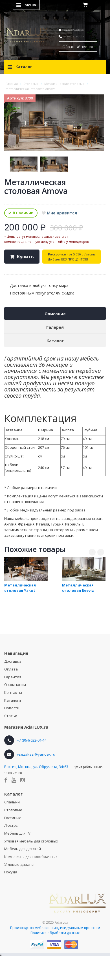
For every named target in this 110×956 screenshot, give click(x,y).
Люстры (11, 825)
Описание (55, 313)
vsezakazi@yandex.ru (72, 29)
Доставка (12, 661)
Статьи (10, 715)
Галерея (55, 327)
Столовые (13, 809)
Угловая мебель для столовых (31, 841)
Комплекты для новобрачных (31, 856)
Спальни (12, 802)
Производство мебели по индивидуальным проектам (55, 927)
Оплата (11, 669)
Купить (25, 256)
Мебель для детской (22, 848)
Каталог (55, 340)
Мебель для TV (17, 833)
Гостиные (12, 817)
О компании (15, 684)
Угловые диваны (19, 864)
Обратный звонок (78, 46)
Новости (11, 707)
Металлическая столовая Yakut (20, 588)
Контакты (13, 692)
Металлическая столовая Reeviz (78, 588)
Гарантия (12, 676)
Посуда (10, 872)
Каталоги (12, 700)
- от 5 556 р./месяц (71, 256)
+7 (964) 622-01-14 (73, 36)
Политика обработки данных (55, 932)
